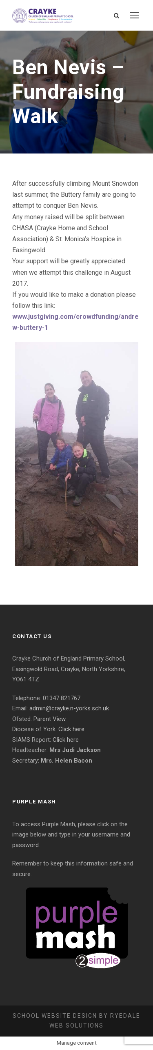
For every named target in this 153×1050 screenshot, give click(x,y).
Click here (71, 729)
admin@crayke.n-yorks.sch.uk (69, 708)
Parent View (49, 719)
